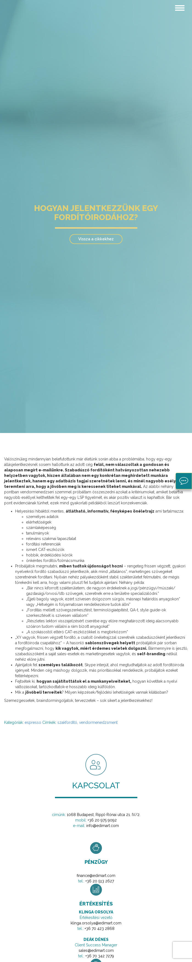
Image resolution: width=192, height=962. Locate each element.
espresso (33, 722)
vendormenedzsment (98, 722)
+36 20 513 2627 (99, 881)
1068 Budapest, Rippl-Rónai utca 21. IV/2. (103, 814)
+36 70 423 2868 (100, 928)
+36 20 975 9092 (102, 820)
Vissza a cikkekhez (96, 239)
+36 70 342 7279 (99, 956)
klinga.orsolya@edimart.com (96, 923)
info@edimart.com (102, 825)
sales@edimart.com (96, 950)
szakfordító (67, 722)
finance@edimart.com (96, 875)
